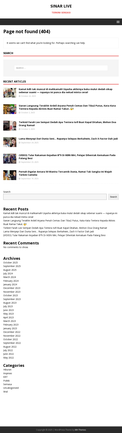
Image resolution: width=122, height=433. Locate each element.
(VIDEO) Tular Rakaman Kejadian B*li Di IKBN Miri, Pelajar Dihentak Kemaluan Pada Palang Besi (67, 157)
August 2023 (9, 302)
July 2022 (8, 350)
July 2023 (8, 306)
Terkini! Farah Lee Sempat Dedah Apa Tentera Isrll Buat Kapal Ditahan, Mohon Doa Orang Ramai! (67, 124)
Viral (5, 391)
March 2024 (9, 277)
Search (6, 191)
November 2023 (11, 291)
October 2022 (10, 339)
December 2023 (11, 288)
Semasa (7, 384)
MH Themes (80, 429)
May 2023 (8, 313)
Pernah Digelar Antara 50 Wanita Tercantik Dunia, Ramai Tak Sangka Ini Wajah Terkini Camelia (65, 173)
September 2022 (12, 342)
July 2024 (8, 273)
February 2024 (10, 280)
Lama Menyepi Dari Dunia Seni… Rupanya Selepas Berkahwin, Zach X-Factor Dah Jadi (68, 138)
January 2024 (10, 284)
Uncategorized (11, 387)
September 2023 (12, 299)
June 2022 (8, 353)
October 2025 (10, 262)
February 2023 (10, 324)
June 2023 (8, 310)
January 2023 (10, 328)
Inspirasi (7, 373)
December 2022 (11, 331)
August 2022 (9, 346)
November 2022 (11, 335)
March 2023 (9, 321)
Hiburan (7, 369)
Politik (6, 380)
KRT (5, 376)
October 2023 (10, 295)
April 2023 (8, 317)
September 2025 (12, 266)
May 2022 (8, 357)
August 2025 (9, 269)
